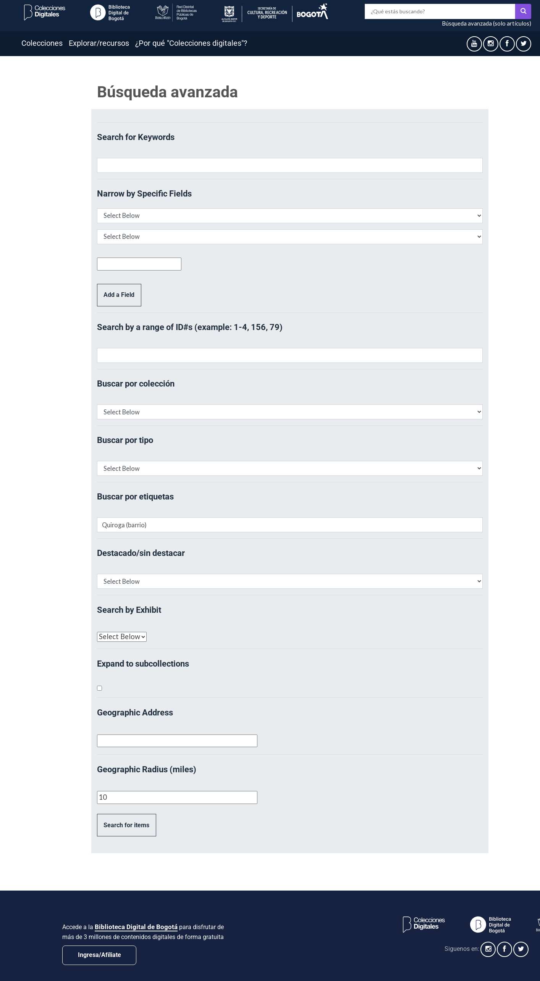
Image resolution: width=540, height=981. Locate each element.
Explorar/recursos (99, 43)
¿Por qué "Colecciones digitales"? (191, 43)
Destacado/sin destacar (141, 553)
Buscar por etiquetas (135, 496)
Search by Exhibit (129, 610)
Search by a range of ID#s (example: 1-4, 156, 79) (190, 327)
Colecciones (42, 43)
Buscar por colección (136, 383)
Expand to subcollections (143, 663)
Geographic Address (135, 712)
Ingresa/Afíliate (99, 954)
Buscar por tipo (125, 440)
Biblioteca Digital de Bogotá (136, 927)
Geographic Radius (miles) (146, 769)
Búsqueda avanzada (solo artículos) (486, 23)
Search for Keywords (136, 137)
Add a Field (118, 294)
